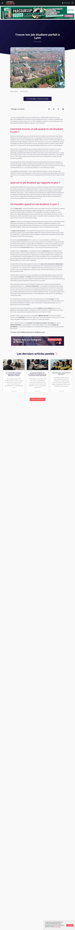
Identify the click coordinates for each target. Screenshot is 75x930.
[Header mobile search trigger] (73, 3)
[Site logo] (11, 3)
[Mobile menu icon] (2, 3)
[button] (49, 109)
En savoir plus (57, 926)
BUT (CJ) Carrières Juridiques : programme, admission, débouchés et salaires (14, 374)
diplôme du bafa (43, 315)
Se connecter (67, 2)
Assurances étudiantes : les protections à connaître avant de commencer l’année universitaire (37, 374)
